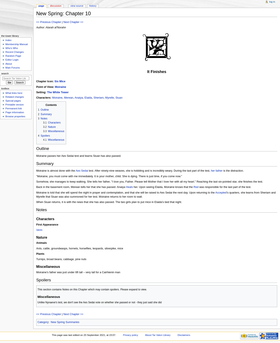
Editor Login (11, 59)
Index (8, 40)
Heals (129, 187)
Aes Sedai (82, 170)
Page (41, 6)
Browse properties (15, 116)
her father (216, 170)
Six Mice (59, 81)
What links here (13, 93)
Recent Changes (14, 52)
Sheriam (99, 97)
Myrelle (109, 97)
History (93, 6)
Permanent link (13, 108)
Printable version (14, 104)
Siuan (118, 97)
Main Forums (12, 67)
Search (5, 73)
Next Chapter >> (73, 22)
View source (76, 6)
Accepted (221, 192)
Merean (68, 97)
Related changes (14, 97)
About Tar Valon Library (157, 335)
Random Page (13, 56)
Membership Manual (16, 44)
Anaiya (79, 97)
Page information (14, 112)
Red (196, 187)
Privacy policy (130, 335)
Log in (272, 1)
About (8, 64)
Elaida (88, 97)
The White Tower (58, 92)
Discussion (55, 6)
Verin (39, 230)
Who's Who (11, 48)
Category (43, 322)
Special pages (13, 100)
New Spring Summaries (65, 322)
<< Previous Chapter (48, 22)
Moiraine (60, 86)
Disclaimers (183, 335)
